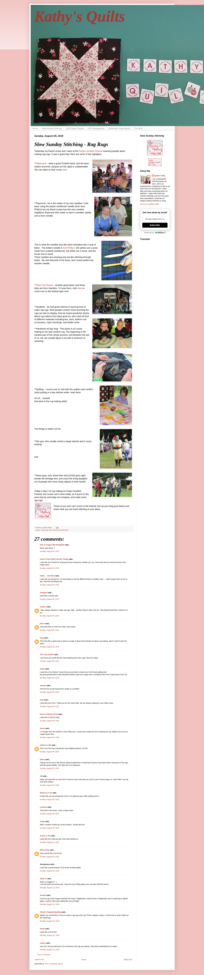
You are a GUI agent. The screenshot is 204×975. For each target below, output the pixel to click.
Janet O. (43, 879)
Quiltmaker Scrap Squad (119, 128)
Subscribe (155, 225)
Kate (42, 700)
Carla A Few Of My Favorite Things (54, 559)
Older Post (128, 960)
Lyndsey (43, 807)
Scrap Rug (44, 530)
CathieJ (43, 607)
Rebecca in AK (46, 793)
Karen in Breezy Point (49, 714)
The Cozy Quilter (47, 655)
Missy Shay (44, 850)
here (64, 170)
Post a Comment (43, 955)
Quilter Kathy (159, 176)
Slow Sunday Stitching (52, 128)
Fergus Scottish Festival (90, 151)
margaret (43, 593)
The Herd (138, 128)
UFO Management (96, 128)
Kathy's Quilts (79, 16)
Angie (42, 821)
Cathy (42, 669)
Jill (41, 776)
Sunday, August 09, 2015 (49, 551)
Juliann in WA (45, 745)
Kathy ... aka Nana (47, 576)
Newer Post (39, 960)
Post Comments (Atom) (54, 964)
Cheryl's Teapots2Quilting (50, 912)
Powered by (155, 233)
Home (35, 128)
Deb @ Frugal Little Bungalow (52, 545)
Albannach (41, 163)
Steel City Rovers (45, 285)
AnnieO (43, 895)
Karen (42, 728)
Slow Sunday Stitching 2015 (58, 530)
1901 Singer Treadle (75, 128)
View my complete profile (149, 204)
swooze (43, 685)
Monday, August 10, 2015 (49, 888)
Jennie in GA (45, 836)
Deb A (42, 624)
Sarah (42, 929)
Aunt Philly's (69, 248)
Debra (42, 759)
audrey (43, 943)
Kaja (42, 638)
